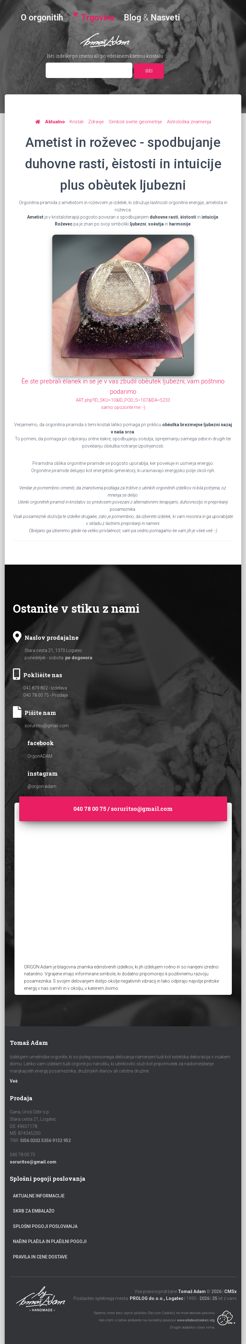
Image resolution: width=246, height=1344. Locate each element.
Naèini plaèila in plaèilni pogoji (50, 1241)
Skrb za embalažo (33, 1210)
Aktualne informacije (39, 1195)
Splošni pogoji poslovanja (45, 1226)
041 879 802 (35, 687)
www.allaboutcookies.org (196, 1320)
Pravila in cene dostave (40, 1256)
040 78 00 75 (36, 695)
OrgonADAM (39, 756)
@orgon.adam (41, 786)
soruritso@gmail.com (47, 725)
